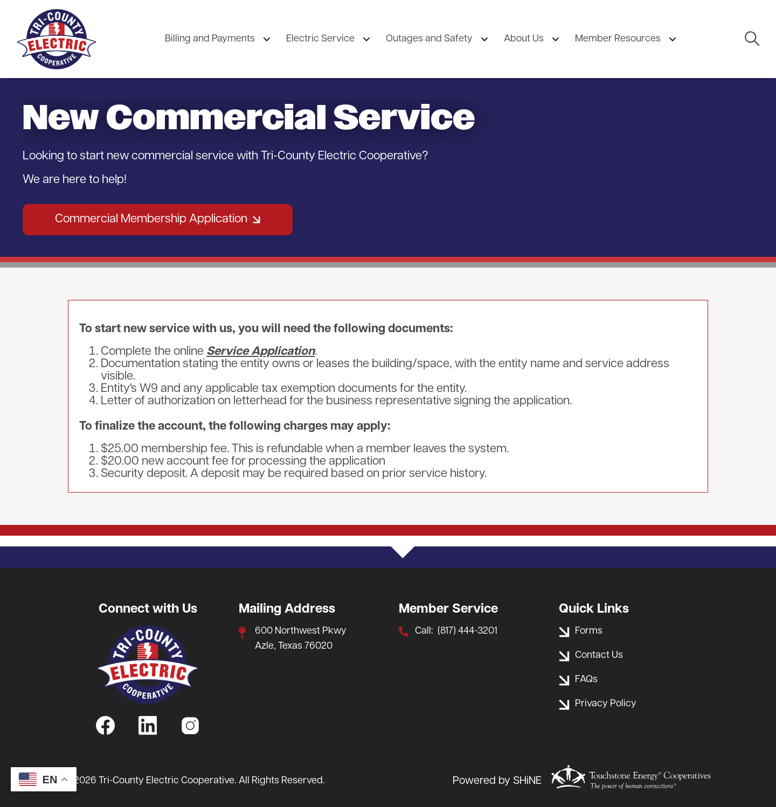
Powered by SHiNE (497, 781)
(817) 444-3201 (467, 631)
